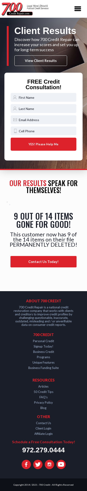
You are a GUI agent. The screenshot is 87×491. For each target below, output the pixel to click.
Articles (43, 386)
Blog (43, 407)
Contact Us (43, 423)
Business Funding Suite (43, 367)
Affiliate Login (43, 433)
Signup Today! (43, 346)
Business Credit (43, 351)
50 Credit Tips (43, 391)
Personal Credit (43, 341)
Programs (43, 357)
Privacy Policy (43, 402)
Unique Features (43, 362)
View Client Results (41, 60)
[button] (77, 9)
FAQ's (43, 397)
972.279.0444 (43, 450)
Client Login (43, 428)
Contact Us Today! (43, 261)
